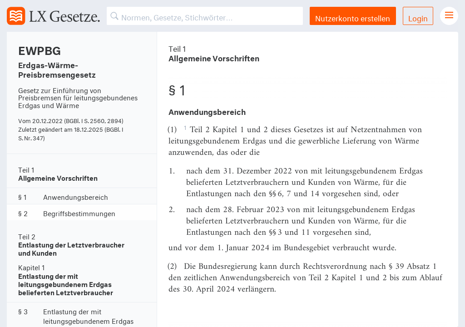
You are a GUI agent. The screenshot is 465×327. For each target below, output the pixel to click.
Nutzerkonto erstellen (352, 17)
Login (418, 17)
